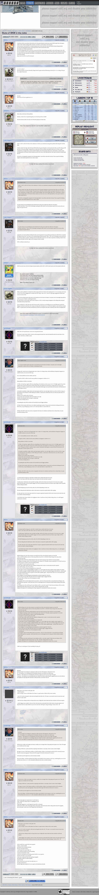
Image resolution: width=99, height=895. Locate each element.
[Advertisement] (60, 16)
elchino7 (6, 262)
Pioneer (75, 113)
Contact (78, 891)
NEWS (22, 3)
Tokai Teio (76, 108)
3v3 (88, 103)
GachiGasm (7, 356)
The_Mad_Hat (78, 89)
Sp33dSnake (7, 328)
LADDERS (49, 3)
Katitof (6, 65)
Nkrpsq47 (88, 164)
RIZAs (6, 40)
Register (79, 3)
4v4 (94, 103)
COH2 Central (21, 30)
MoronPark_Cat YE (78, 107)
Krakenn (76, 111)
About (73, 891)
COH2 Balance (28, 30)
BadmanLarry (78, 85)
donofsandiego (76, 67)
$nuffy (22, 78)
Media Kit (89, 891)
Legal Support (95, 891)
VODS (57, 3)
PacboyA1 (77, 91)
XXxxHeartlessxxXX (81, 145)
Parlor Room (14, 30)
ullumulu (6, 687)
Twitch (21, 718)
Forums (9, 30)
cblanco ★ (76, 110)
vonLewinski (76, 117)
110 (75, 105)
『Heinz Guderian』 (78, 116)
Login (78, 2)
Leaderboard (23, 710)
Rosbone (74, 60)
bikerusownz (78, 83)
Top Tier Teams (84, 129)
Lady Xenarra (8, 140)
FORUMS (30, 3)
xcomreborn (78, 80)
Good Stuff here (59, 86)
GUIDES (72, 3)
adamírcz (6, 110)
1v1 (76, 103)
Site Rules (83, 891)
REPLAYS (64, 3)
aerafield (74, 63)
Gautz (76, 87)
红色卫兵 (76, 119)
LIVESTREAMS (40, 3)
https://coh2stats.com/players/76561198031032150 (32, 315)
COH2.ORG (4, 30)
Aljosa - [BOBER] (78, 114)
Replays (22, 713)
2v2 (82, 103)
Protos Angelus (8, 288)
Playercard (22, 712)
